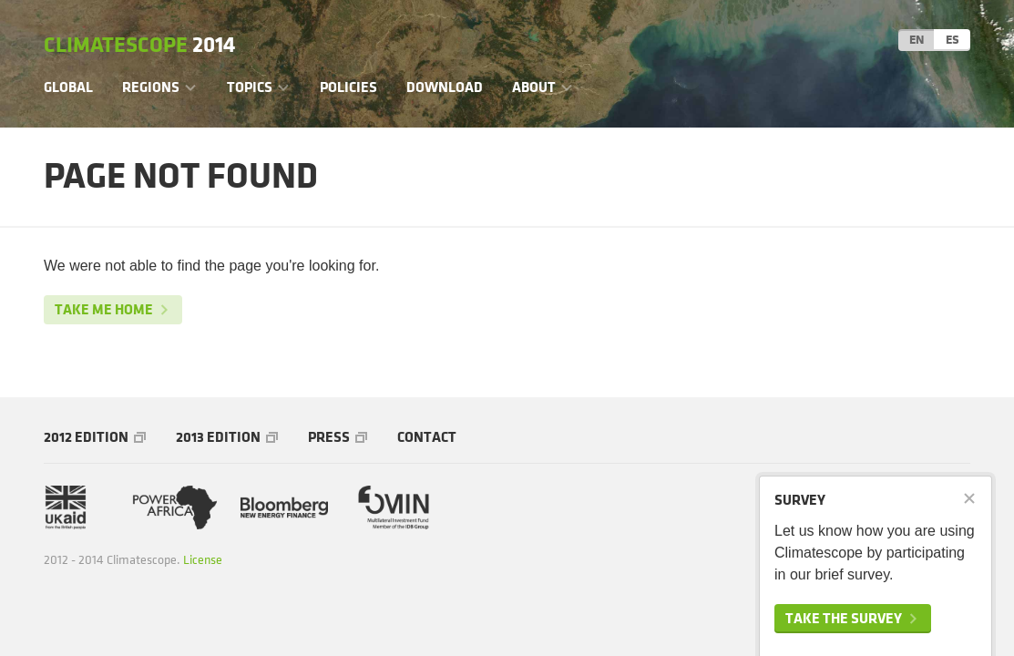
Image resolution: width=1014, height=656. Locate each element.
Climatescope (139, 45)
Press (329, 436)
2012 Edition (86, 436)
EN (916, 39)
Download (444, 87)
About (534, 87)
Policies (348, 87)
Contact (426, 436)
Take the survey (843, 618)
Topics (249, 87)
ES (952, 39)
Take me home (104, 309)
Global (68, 87)
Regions (150, 87)
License (202, 560)
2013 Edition (218, 436)
